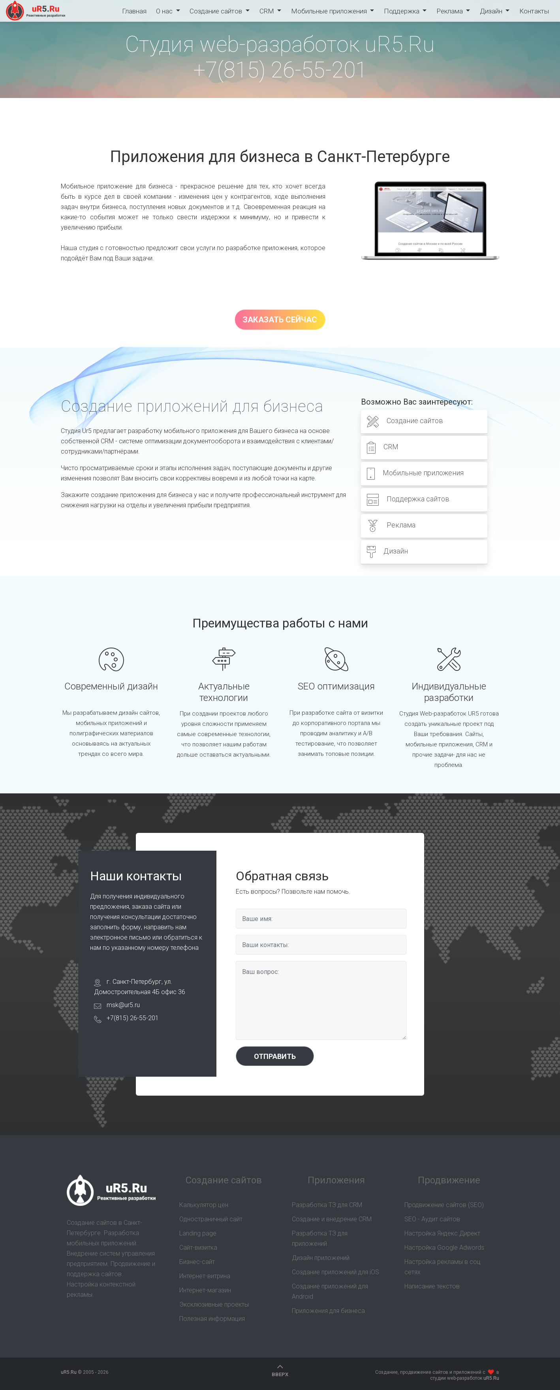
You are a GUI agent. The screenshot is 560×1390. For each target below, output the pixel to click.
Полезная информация (212, 1318)
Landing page (197, 1233)
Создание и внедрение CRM (332, 1219)
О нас (165, 11)
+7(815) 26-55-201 (280, 70)
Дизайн (491, 11)
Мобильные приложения (329, 11)
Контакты (534, 11)
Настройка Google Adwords (444, 1247)
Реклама (450, 11)
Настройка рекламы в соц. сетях (443, 1267)
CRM (267, 11)
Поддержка (402, 11)
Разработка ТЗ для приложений (320, 1238)
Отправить (275, 1056)
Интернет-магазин (205, 1290)
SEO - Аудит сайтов (432, 1219)
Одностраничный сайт (210, 1219)
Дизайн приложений (321, 1258)
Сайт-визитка (198, 1247)
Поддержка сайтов (408, 500)
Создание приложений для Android (330, 1291)
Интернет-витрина (204, 1276)
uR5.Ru (36, 11)
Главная (134, 11)
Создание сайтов (217, 11)
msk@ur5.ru (123, 1005)
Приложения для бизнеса (328, 1311)
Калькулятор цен (203, 1205)
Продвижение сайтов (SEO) (444, 1205)
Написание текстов (432, 1286)
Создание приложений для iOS (335, 1272)
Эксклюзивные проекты (214, 1304)
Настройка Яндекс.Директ (442, 1233)
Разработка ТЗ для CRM (327, 1205)
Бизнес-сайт (197, 1262)
